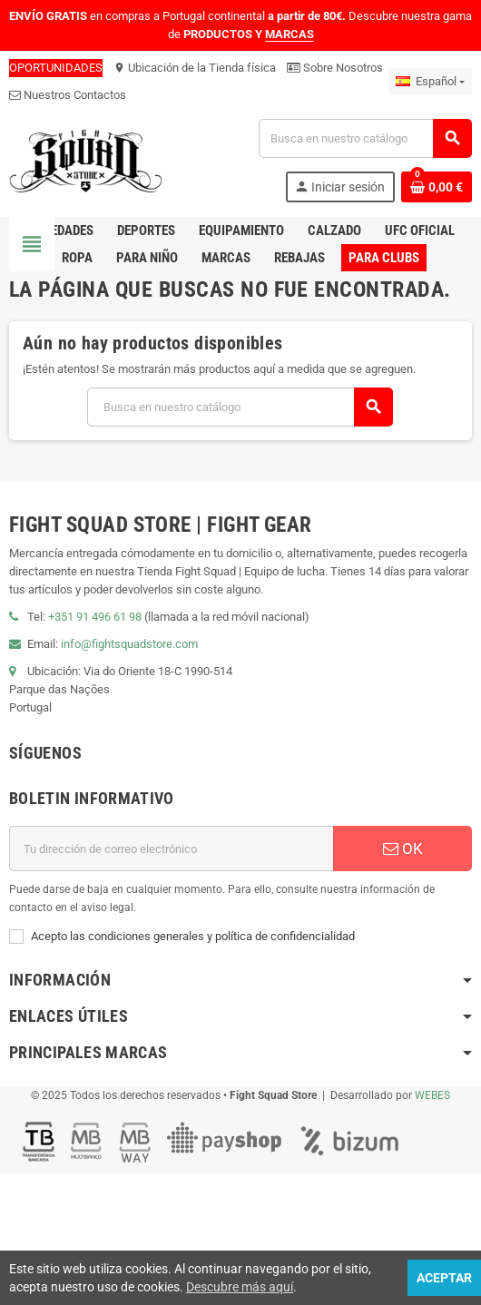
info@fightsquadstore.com (129, 644)
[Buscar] (365, 138)
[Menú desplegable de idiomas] (430, 81)
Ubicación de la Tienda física (194, 67)
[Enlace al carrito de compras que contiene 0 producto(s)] (436, 187)
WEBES (432, 1095)
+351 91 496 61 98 (95, 616)
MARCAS (289, 34)
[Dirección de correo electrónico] (171, 848)
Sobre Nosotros (335, 67)
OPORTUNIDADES (56, 67)
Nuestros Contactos (67, 95)
